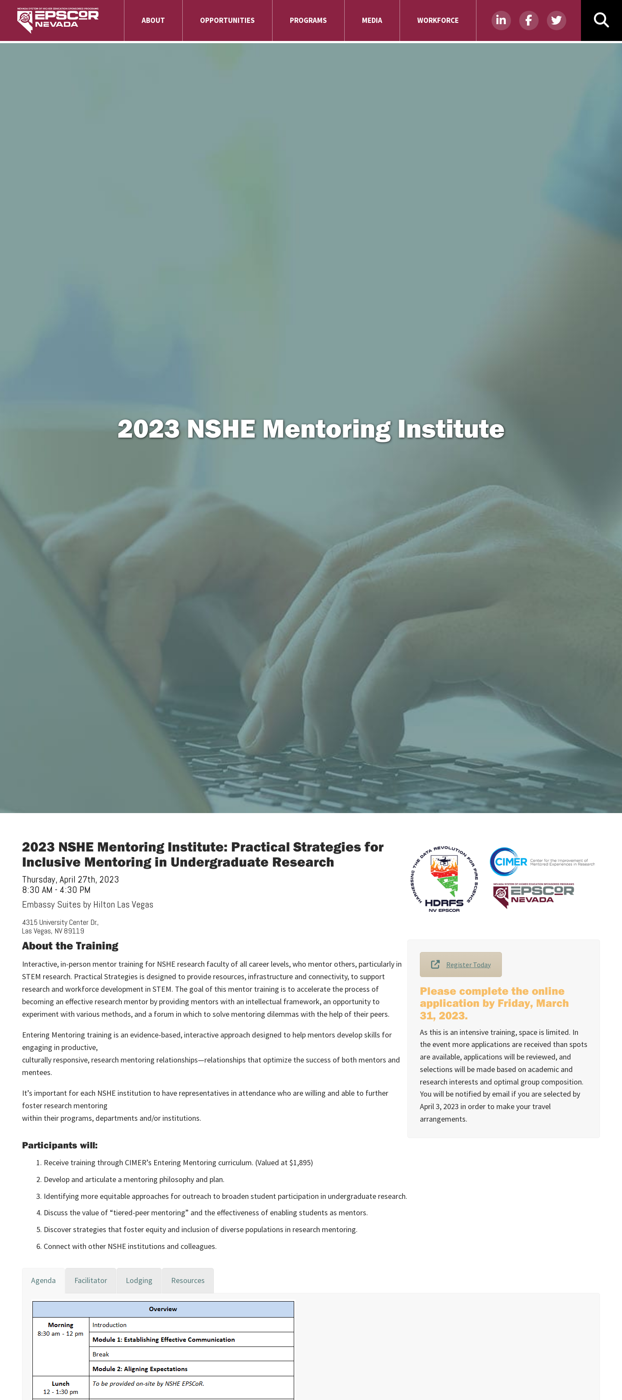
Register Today (461, 964)
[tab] (43, 1280)
